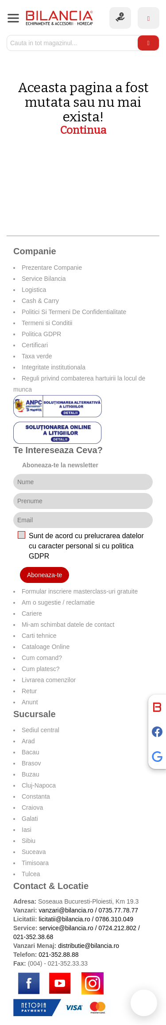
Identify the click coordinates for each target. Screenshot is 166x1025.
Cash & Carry (40, 300)
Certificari (35, 345)
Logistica (34, 289)
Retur (29, 691)
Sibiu (28, 840)
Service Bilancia (44, 278)
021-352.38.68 (33, 936)
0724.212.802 (117, 928)
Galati (30, 818)
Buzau (30, 774)
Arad (28, 741)
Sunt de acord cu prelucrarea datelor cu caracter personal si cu (86, 546)
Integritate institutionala (53, 367)
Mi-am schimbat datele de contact (68, 624)
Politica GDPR (41, 334)
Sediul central (40, 730)
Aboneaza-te (44, 575)
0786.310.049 (114, 919)
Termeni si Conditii (47, 322)
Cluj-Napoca (39, 785)
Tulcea (31, 873)
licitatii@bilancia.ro (64, 919)
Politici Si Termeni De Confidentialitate (74, 311)
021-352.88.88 (58, 954)
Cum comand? (42, 657)
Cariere (32, 613)
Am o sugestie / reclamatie (58, 602)
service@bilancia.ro (66, 928)
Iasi (26, 829)
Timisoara (35, 862)
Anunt (30, 702)
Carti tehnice (39, 635)
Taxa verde (37, 356)
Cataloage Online (45, 646)
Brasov (31, 763)
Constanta (36, 796)
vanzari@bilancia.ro (66, 910)
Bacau (30, 752)
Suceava (34, 851)
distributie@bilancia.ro (87, 945)
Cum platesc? (41, 668)
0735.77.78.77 (118, 910)
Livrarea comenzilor (49, 679)
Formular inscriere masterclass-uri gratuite (80, 591)
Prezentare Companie (52, 267)
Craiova (32, 807)
